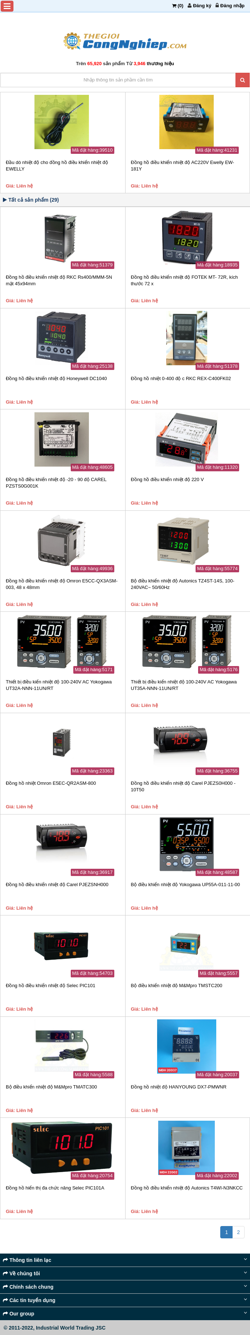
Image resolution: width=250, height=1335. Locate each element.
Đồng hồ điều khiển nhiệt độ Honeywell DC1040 (56, 378)
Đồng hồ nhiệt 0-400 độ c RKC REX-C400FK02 (181, 378)
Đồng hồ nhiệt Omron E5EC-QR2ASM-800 (51, 783)
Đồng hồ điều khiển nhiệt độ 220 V (167, 479)
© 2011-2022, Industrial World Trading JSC (55, 1328)
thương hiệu (160, 63)
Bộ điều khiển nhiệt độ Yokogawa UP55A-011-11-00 (185, 884)
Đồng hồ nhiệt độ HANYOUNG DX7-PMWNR (179, 1087)
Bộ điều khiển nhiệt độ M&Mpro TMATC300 (51, 1087)
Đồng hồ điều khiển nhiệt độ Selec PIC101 (50, 985)
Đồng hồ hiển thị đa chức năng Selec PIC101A (55, 1188)
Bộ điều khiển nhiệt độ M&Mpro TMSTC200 (176, 985)
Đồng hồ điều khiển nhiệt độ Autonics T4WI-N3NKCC (187, 1188)
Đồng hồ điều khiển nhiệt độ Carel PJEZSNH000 (57, 884)
